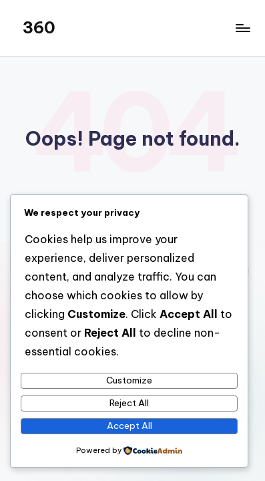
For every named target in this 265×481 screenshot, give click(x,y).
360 (39, 27)
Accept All (129, 426)
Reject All (129, 403)
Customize (129, 380)
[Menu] (242, 27)
